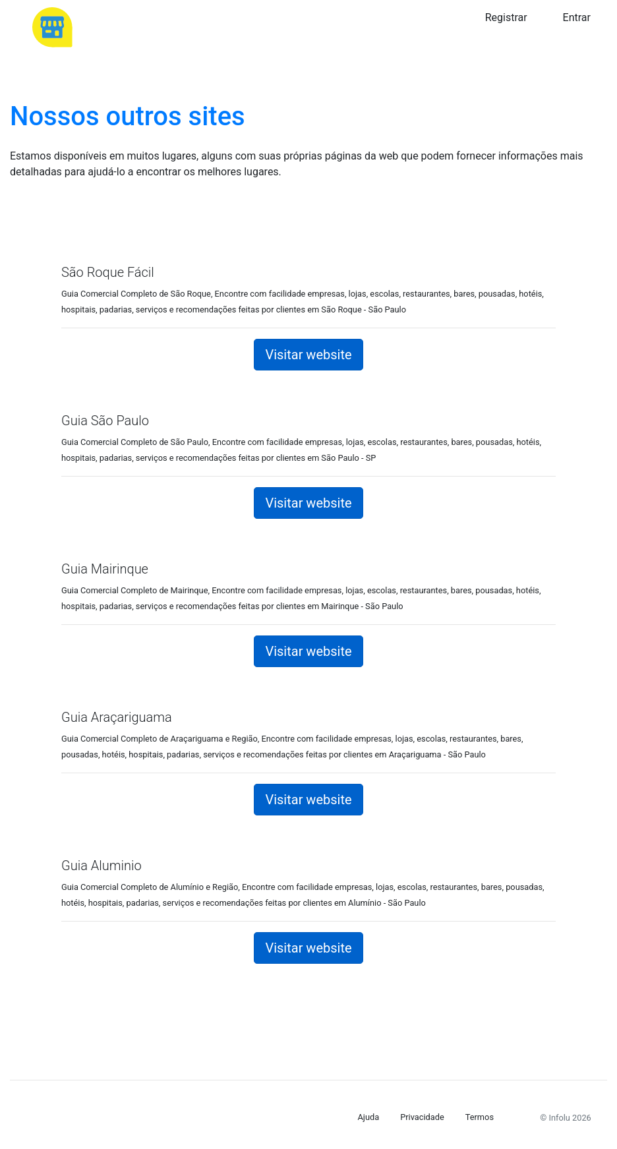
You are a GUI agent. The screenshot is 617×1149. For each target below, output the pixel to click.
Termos (479, 1117)
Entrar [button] (577, 17)
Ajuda (369, 1117)
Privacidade (422, 1117)
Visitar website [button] (308, 355)
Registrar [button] (506, 17)
